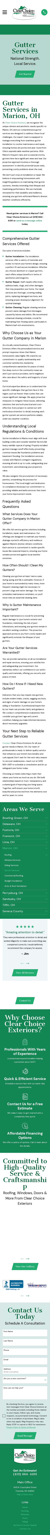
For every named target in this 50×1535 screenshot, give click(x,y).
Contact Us (25, 1000)
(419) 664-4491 (25, 1474)
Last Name (8, 1341)
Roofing (25, 1511)
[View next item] (27, 963)
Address (7, 1369)
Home (25, 1507)
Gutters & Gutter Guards (25, 1525)
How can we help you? (13, 1388)
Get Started (25, 74)
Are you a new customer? (15, 1378)
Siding (25, 1521)
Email (6, 1359)
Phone (6, 1350)
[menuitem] (23, 818)
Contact (6, 743)
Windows (25, 1514)
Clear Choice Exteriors (15, 122)
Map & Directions (25, 1494)
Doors (25, 1518)
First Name (8, 1331)
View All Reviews (25, 972)
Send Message (24, 1436)
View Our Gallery (25, 1266)
